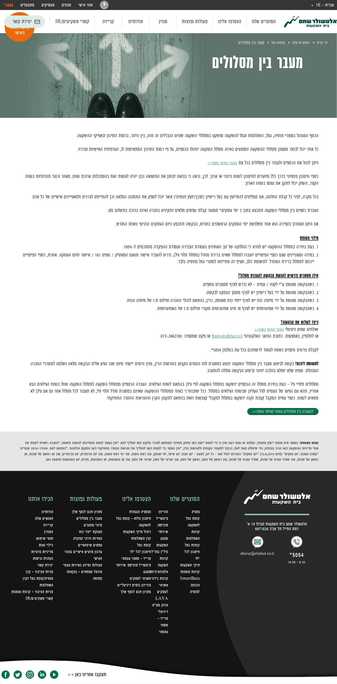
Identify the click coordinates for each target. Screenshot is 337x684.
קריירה (108, 22)
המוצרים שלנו (264, 22)
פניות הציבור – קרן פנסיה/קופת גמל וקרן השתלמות (37, 579)
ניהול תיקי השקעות (136, 532)
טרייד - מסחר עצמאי (161, 626)
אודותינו (135, 22)
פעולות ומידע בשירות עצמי (81, 565)
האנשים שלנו (43, 519)
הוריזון (162, 512)
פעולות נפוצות (195, 22)
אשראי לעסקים (140, 579)
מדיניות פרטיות (41, 552)
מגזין (163, 22)
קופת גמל (144, 545)
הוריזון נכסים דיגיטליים (134, 585)
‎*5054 (8, 5)
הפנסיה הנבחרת (139, 512)
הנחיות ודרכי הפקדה (87, 539)
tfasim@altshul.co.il (224, 336)
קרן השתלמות (140, 539)
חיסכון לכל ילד (140, 552)
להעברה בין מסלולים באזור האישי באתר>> (282, 411)
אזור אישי (85, 5)
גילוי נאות (45, 545)
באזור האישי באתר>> (220, 163)
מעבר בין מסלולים (89, 519)
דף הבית (321, 43)
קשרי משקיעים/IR (72, 22)
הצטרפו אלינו (229, 22)
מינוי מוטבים (93, 525)
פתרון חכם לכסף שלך (135, 592)
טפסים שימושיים (89, 545)
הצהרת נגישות (42, 559)
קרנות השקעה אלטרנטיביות (158, 566)
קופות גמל (273, 43)
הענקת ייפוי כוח (90, 532)
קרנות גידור (158, 579)
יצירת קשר (22, 22)
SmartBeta (189, 585)
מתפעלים (27, 5)
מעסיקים (48, 5)
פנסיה (195, 512)
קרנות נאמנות (190, 579)
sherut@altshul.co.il (257, 554)
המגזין (48, 532)
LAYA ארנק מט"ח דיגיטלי (159, 606)
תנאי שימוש (44, 539)
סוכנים (66, 5)
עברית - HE (323, 5)
